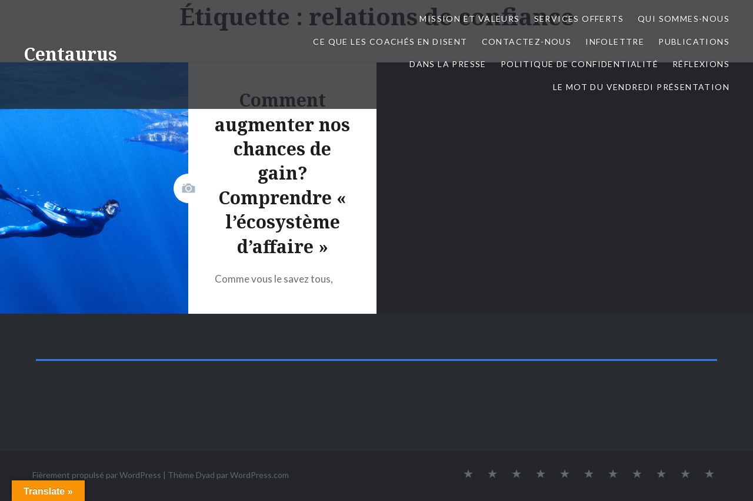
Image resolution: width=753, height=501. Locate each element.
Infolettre (614, 42)
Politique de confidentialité (579, 64)
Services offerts (579, 19)
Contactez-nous (527, 42)
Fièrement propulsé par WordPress (96, 475)
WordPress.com (259, 475)
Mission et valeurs (469, 19)
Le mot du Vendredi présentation (641, 87)
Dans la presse (448, 64)
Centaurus (70, 54)
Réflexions (700, 64)
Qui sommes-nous (683, 19)
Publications (693, 42)
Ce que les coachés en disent (390, 42)
